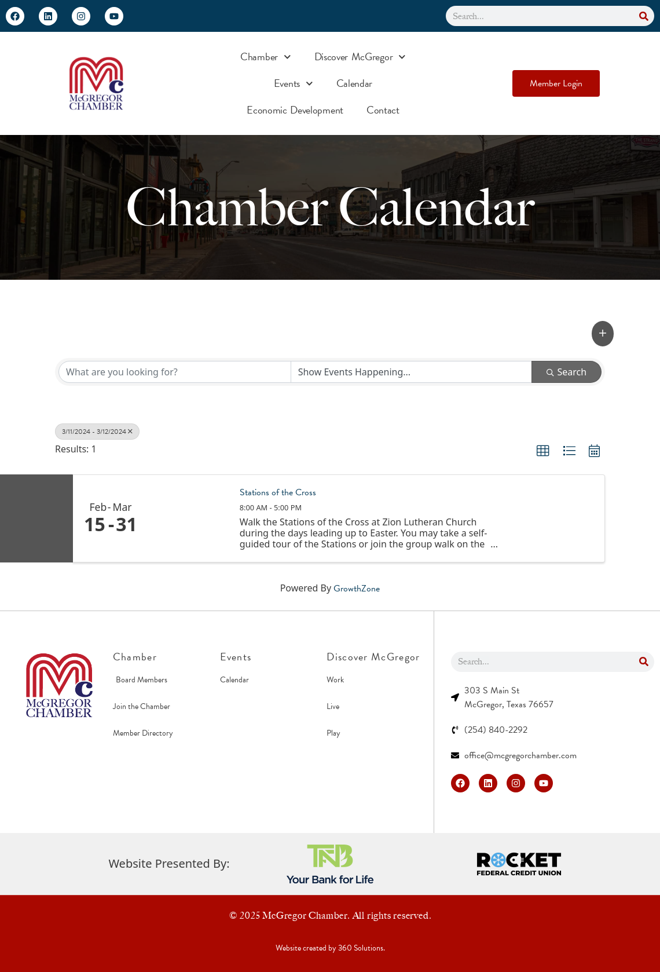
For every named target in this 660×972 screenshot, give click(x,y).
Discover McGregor (360, 57)
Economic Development (295, 110)
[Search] (644, 16)
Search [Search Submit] (566, 372)
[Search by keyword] (174, 372)
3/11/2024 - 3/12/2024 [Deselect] (97, 431)
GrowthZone (356, 588)
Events (293, 83)
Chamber (265, 57)
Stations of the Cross (278, 492)
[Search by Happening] (412, 372)
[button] (603, 333)
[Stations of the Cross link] (188, 518)
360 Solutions (360, 948)
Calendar (354, 83)
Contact (382, 110)
